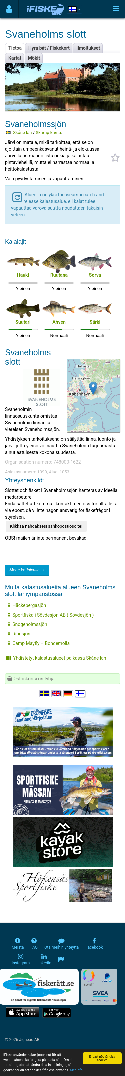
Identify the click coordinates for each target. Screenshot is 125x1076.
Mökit (34, 58)
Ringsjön (19, 633)
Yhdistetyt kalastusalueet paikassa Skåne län (56, 658)
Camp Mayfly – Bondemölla (39, 643)
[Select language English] (57, 693)
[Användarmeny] (9, 9)
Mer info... (77, 1070)
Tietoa (15, 48)
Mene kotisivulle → (27, 569)
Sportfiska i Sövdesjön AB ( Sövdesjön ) (51, 615)
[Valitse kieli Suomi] (80, 693)
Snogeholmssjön (27, 624)
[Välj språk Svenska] (45, 693)
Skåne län (22, 132)
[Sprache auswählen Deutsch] (69, 693)
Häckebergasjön (27, 605)
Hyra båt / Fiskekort (49, 48)
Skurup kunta (48, 132)
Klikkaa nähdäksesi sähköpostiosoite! (46, 526)
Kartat (14, 58)
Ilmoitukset (88, 48)
